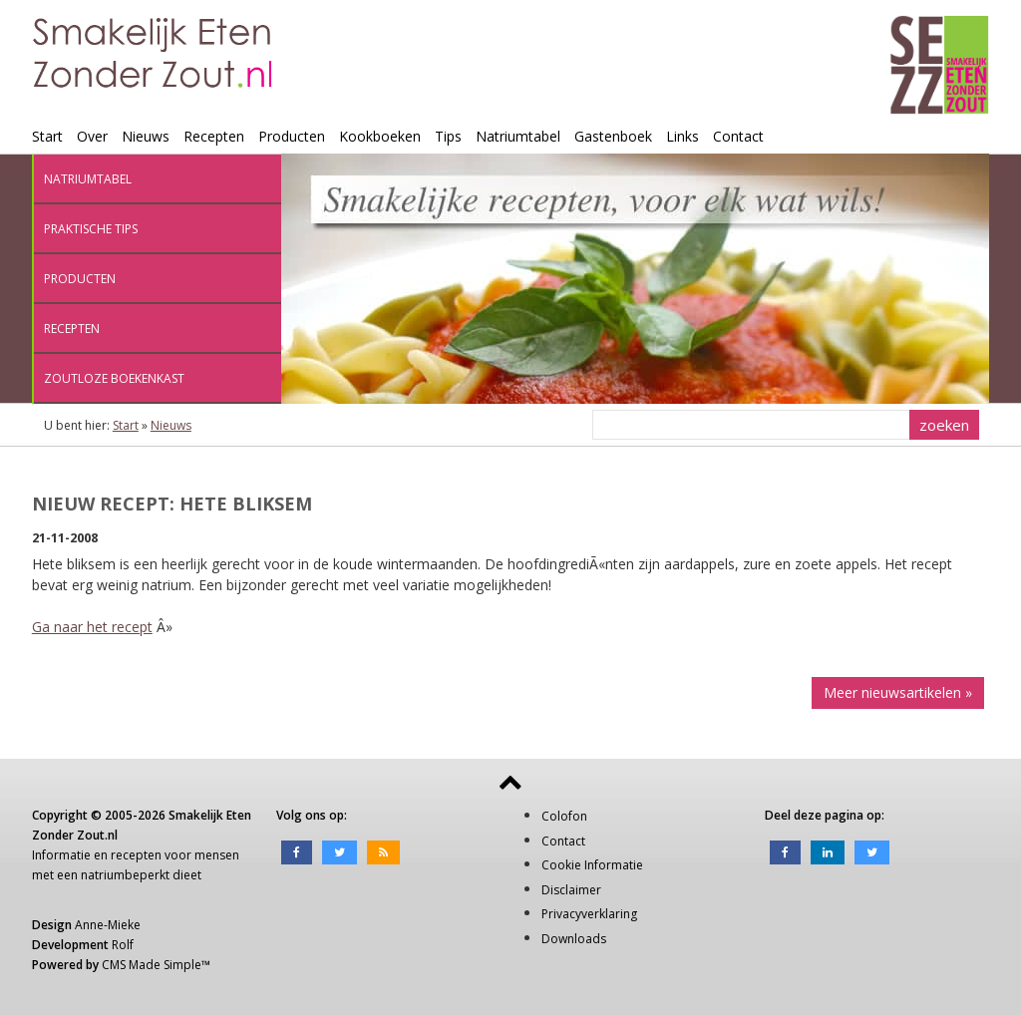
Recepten (213, 136)
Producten (291, 136)
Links (682, 136)
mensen (216, 854)
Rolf (123, 944)
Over (92, 136)
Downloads (573, 938)
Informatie (61, 854)
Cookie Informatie (592, 864)
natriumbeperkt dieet (141, 874)
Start (47, 136)
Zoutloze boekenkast (114, 378)
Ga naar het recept (92, 626)
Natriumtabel (518, 136)
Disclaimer (571, 889)
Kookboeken (380, 136)
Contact (738, 136)
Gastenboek (613, 136)
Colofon (564, 816)
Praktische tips (91, 228)
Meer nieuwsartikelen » (898, 692)
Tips (448, 136)
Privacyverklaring (589, 913)
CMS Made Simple (151, 964)
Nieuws (146, 136)
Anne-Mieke (108, 924)
